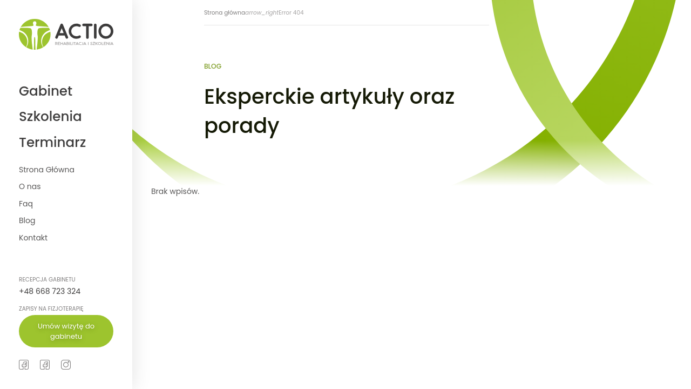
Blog (27, 220)
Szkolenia (50, 116)
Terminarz (52, 142)
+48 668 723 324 (49, 291)
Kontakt (33, 237)
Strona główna (224, 13)
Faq (26, 203)
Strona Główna (46, 169)
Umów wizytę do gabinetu (66, 331)
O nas (29, 186)
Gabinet (45, 91)
